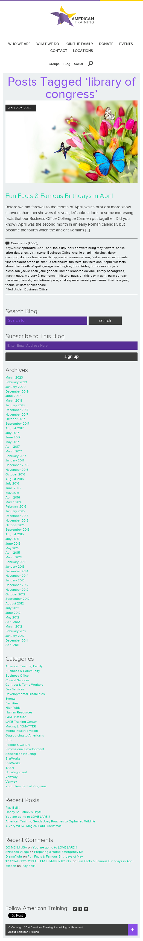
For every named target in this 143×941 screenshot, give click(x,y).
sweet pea (88, 280)
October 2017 (15, 419)
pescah (26, 280)
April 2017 (12, 447)
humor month (101, 266)
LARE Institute (15, 717)
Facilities (12, 703)
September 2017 (17, 423)
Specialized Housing (20, 754)
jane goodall (49, 271)
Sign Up (71, 356)
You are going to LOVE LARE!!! (27, 817)
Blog (66, 64)
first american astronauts (110, 257)
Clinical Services (17, 680)
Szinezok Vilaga (17, 852)
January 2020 (15, 387)
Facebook (80, 909)
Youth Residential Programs (25, 786)
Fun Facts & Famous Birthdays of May (55, 856)
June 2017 (12, 437)
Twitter (75, 909)
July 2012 (12, 608)
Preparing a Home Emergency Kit (58, 852)
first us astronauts (54, 262)
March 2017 (13, 451)
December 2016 (16, 465)
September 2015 (17, 529)
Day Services (14, 689)
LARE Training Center (21, 722)
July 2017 (12, 433)
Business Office (59, 252)
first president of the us (22, 262)
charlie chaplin (83, 252)
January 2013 (15, 580)
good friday (81, 266)
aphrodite (29, 248)
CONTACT (58, 51)
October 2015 (15, 525)
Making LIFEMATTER (20, 726)
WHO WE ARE (19, 44)
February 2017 (15, 456)
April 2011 (12, 645)
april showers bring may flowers (91, 248)
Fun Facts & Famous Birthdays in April (59, 196)
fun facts (75, 262)
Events (10, 699)
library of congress (110, 271)
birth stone (38, 252)
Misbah (10, 866)
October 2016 (15, 474)
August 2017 (14, 428)
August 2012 (14, 603)
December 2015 (16, 516)
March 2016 (13, 502)
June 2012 (13, 613)
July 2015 (12, 539)
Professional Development (24, 749)
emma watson (79, 257)
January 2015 (15, 566)
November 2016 (16, 470)
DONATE (106, 44)
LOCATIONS (83, 51)
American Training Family (24, 666)
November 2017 (16, 414)
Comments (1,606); (24, 243)
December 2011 (16, 640)
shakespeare (69, 280)
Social (78, 64)
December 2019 (16, 391)
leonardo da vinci (82, 271)
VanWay (11, 777)
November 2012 (16, 590)
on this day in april (93, 276)
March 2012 (13, 626)
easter (63, 257)
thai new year (118, 280)
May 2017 (12, 442)
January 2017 (14, 460)
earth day (50, 257)
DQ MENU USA (16, 847)
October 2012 (15, 594)
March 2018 (13, 400)
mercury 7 (32, 276)
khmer (64, 271)
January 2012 (15, 636)
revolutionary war (45, 280)
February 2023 (16, 382)
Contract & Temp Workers (24, 685)
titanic (9, 285)
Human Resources (19, 712)
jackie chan (30, 271)
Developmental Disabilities (25, 694)
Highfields (13, 708)
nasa (74, 276)
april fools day (56, 248)
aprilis (120, 248)
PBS (8, 740)
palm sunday (117, 276)
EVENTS (126, 44)
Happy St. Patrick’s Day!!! (23, 812)
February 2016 (15, 506)
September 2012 (17, 599)
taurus (102, 280)
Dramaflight (13, 856)
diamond (11, 257)
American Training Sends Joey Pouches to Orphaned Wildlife (50, 821)
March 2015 (13, 557)
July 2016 (12, 483)
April (40, 248)
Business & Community (22, 671)
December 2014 (16, 571)
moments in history (55, 276)
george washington (56, 266)
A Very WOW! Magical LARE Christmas (33, 826)
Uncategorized (16, 772)
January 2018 (15, 405)
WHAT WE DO (47, 44)
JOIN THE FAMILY (79, 44)
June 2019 (13, 396)
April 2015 (12, 552)
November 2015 (16, 520)
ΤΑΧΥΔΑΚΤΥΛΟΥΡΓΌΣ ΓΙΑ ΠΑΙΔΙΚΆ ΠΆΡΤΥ (38, 861)
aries (24, 252)
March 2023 (14, 377)
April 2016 (12, 497)
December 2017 (16, 410)
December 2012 (16, 585)
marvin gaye (14, 276)
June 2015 (13, 543)
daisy (112, 252)
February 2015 (15, 562)
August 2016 (14, 479)
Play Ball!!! (12, 808)
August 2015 (14, 534)
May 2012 (12, 617)
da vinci (100, 252)
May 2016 (12, 493)
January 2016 (15, 511)
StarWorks (13, 758)
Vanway (11, 781)
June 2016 (13, 488)
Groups (54, 64)
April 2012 (12, 622)
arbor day (12, 252)
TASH (9, 768)
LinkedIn (86, 909)
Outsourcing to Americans (24, 735)
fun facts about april (97, 262)
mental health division (21, 731)
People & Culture (18, 745)
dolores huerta (31, 257)
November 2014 (16, 576)
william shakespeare (31, 285)
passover (12, 280)
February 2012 (15, 631)
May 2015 (12, 548)
